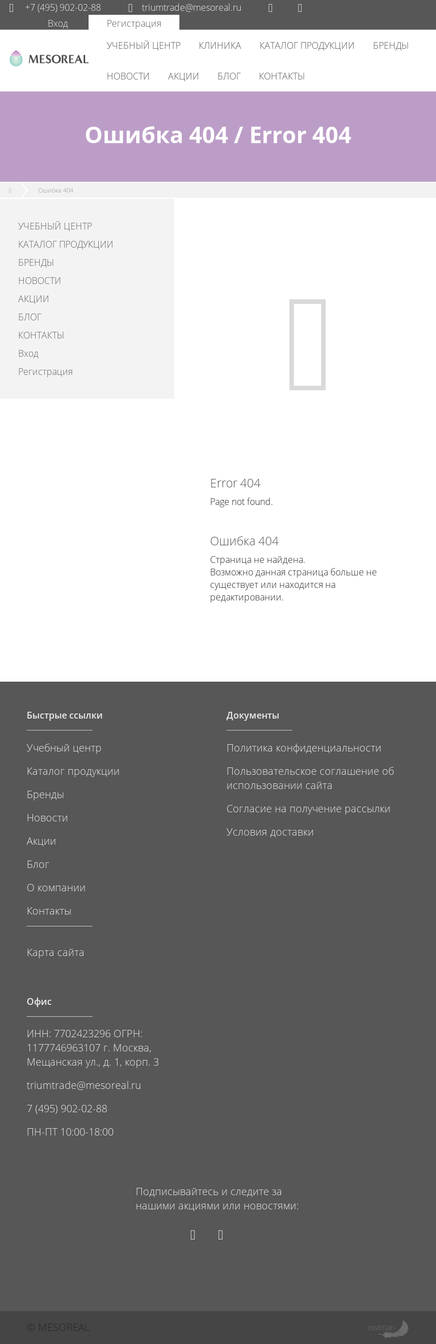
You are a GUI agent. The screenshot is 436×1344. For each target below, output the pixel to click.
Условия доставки (270, 831)
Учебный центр (64, 747)
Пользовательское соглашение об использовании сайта (310, 777)
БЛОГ (229, 76)
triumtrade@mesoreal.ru (184, 7)
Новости (47, 817)
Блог (38, 864)
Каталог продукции (73, 770)
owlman (381, 1327)
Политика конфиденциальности (304, 747)
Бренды (45, 794)
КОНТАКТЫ (282, 76)
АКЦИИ (183, 76)
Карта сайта (56, 952)
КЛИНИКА (220, 45)
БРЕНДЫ (391, 45)
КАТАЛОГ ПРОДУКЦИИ (307, 45)
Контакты (49, 910)
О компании (56, 887)
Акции (41, 840)
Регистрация (134, 23)
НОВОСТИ (128, 76)
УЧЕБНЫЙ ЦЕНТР (144, 45)
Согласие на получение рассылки (309, 808)
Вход (58, 23)
